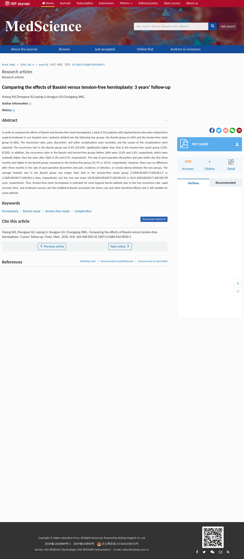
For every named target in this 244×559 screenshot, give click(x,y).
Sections (193, 183)
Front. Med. (9, 64)
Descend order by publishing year (117, 261)
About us (192, 3)
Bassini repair (32, 211)
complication (83, 211)
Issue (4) (43, 64)
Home (48, 3)
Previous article (52, 246)
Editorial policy (148, 3)
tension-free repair (57, 211)
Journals (65, 3)
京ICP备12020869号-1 (58, 543)
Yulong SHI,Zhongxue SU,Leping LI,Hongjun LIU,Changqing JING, (43, 97)
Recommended (226, 183)
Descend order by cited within (153, 261)
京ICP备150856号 (83, 543)
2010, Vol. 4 (27, 64)
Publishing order (88, 261)
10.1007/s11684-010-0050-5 (88, 64)
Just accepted (105, 49)
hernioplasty (10, 211)
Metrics (126, 3)
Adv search (228, 26)
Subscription (85, 3)
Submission (106, 3)
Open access (172, 3)
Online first (145, 49)
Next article (120, 246)
